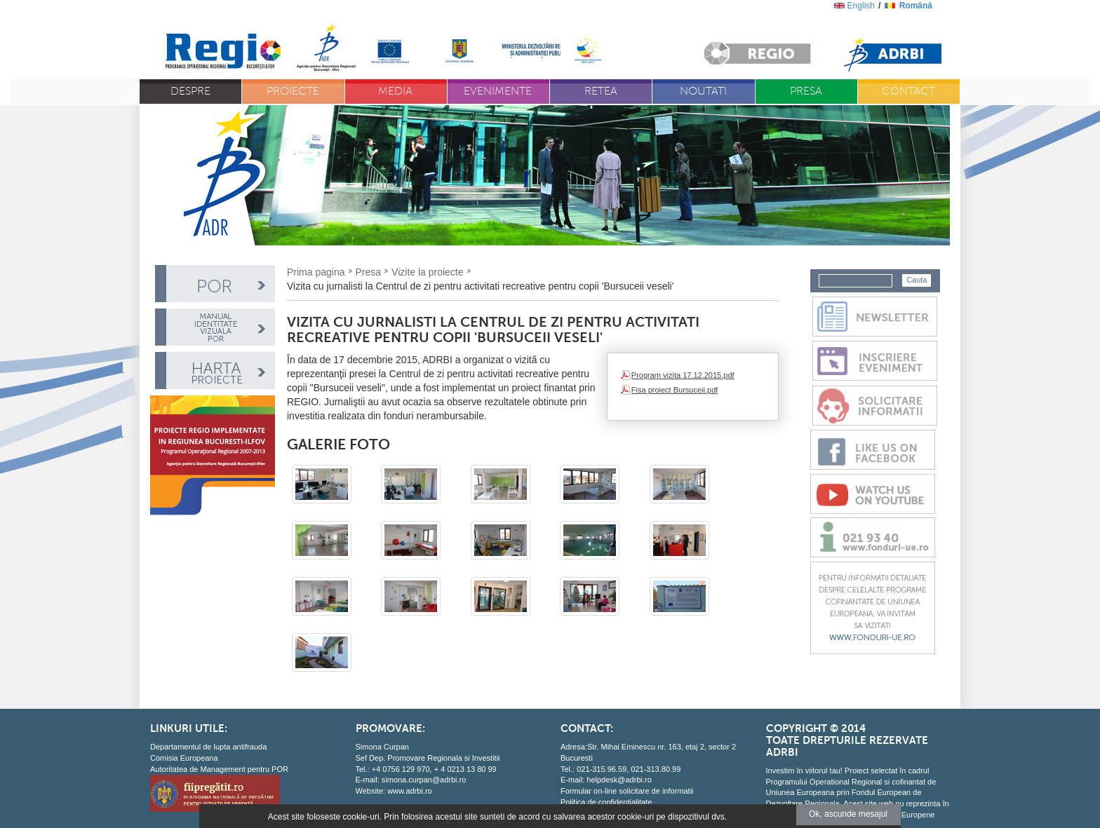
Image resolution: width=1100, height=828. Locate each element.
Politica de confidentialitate (606, 802)
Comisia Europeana (184, 758)
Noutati (703, 91)
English (861, 6)
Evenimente (498, 91)
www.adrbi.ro (409, 791)
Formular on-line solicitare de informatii (627, 791)
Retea (600, 91)
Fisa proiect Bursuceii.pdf (674, 390)
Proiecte (293, 91)
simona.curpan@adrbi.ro (424, 779)
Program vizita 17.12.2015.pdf (683, 375)
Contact (908, 91)
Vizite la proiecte (427, 272)
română (915, 6)
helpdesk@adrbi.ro (619, 779)
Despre (190, 91)
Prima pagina (316, 272)
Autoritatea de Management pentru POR (219, 769)
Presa (806, 91)
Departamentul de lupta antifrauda (208, 746)
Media (395, 91)
